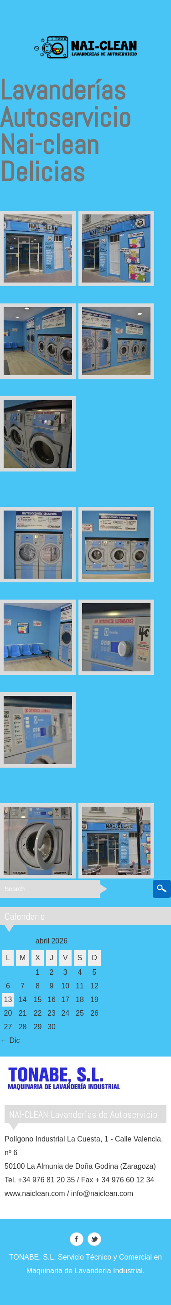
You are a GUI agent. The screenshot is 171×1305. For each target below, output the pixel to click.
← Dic (10, 1040)
